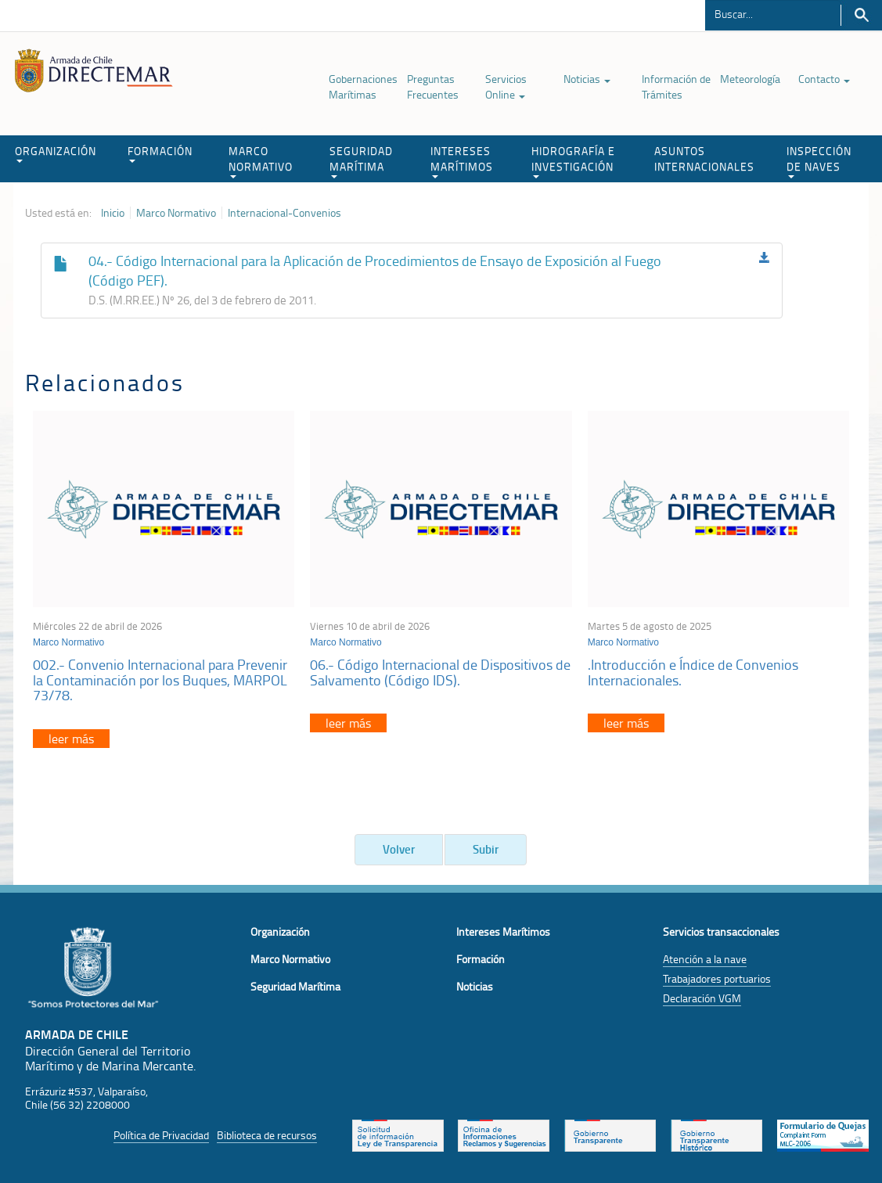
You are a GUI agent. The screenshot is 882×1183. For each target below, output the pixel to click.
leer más (71, 738)
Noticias (586, 78)
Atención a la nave (705, 958)
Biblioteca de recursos (267, 1134)
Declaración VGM (702, 998)
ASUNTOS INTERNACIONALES (704, 158)
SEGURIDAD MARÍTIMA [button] (361, 160)
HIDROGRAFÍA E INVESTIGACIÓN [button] (573, 160)
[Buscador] (773, 13)
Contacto (824, 78)
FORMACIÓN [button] (160, 153)
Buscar (861, 15)
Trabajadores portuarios (717, 978)
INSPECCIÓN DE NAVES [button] (819, 160)
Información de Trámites (676, 86)
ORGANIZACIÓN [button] (55, 153)
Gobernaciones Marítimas (363, 86)
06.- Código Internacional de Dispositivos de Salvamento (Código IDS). (440, 672)
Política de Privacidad (161, 1134)
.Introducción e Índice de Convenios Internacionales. (693, 672)
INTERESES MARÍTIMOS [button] (461, 160)
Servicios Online (506, 86)
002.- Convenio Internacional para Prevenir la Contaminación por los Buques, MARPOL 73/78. (160, 680)
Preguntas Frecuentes (433, 86)
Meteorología (750, 78)
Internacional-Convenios (284, 213)
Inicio (112, 213)
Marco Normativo (176, 213)
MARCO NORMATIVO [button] (261, 160)
